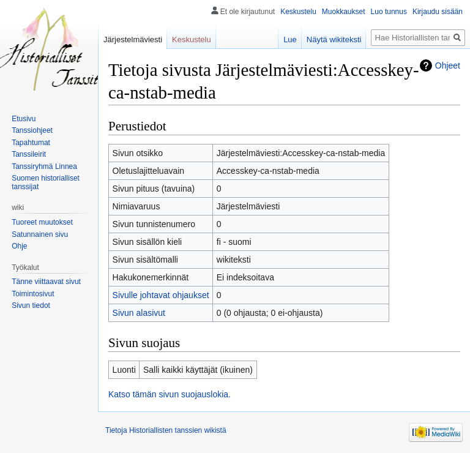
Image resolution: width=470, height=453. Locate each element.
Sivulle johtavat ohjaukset (161, 295)
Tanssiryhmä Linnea (44, 166)
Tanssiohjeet (32, 130)
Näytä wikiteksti (334, 39)
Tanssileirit (29, 154)
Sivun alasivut (139, 313)
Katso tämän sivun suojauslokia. (169, 394)
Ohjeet (447, 65)
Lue (290, 39)
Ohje (19, 246)
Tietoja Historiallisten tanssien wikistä (165, 430)
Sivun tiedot (31, 305)
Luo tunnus (389, 11)
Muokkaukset (343, 11)
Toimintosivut (33, 294)
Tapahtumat (31, 142)
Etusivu (23, 118)
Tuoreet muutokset (42, 222)
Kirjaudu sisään (437, 11)
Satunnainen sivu (40, 234)
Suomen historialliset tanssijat (46, 182)
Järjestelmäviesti (132, 39)
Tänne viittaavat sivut (46, 281)
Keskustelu (298, 11)
